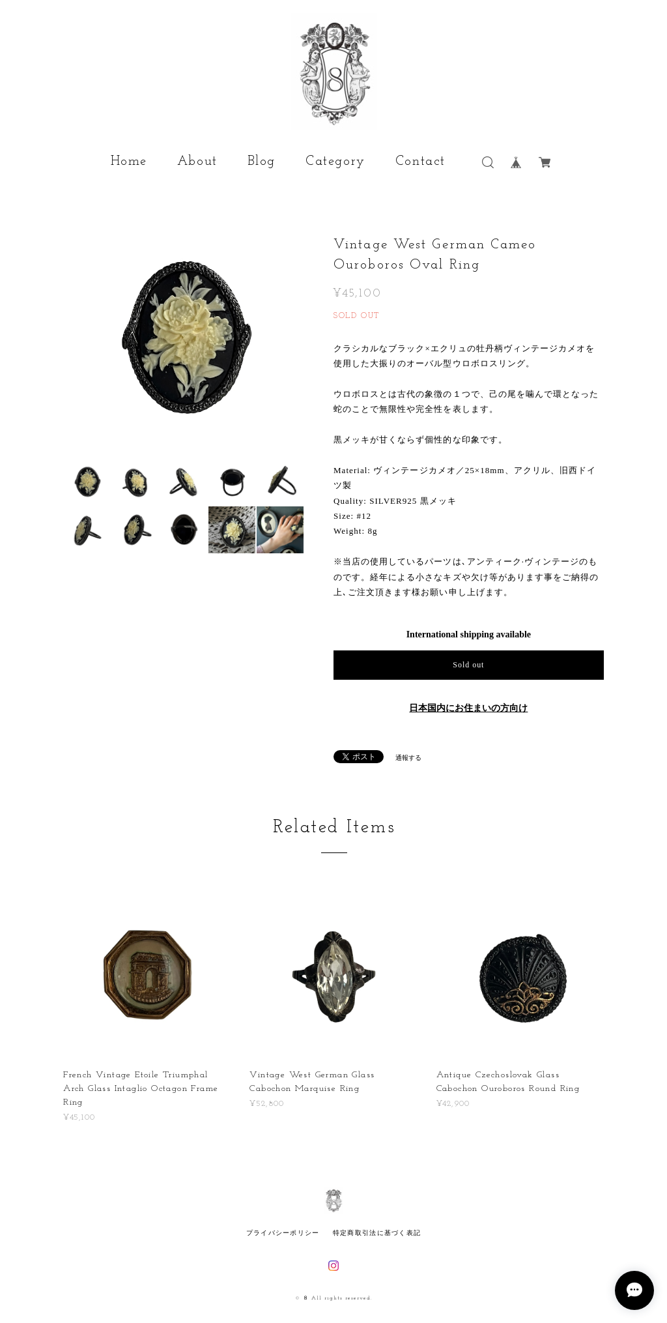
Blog (262, 161)
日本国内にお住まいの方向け (468, 708)
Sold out (468, 664)
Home (129, 161)
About (197, 161)
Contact (420, 161)
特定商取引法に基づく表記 (377, 1232)
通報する (408, 757)
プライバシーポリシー (283, 1232)
